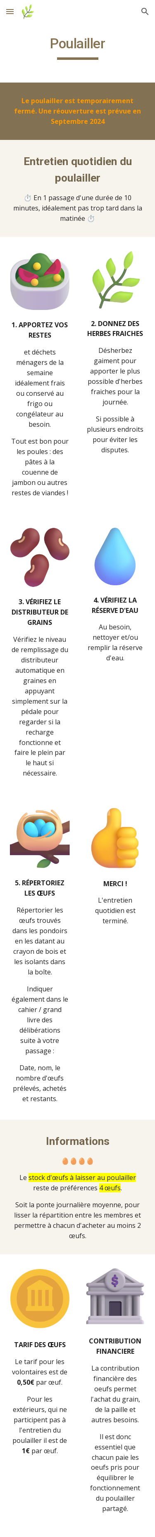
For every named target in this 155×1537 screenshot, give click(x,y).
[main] (78, 47)
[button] (10, 11)
